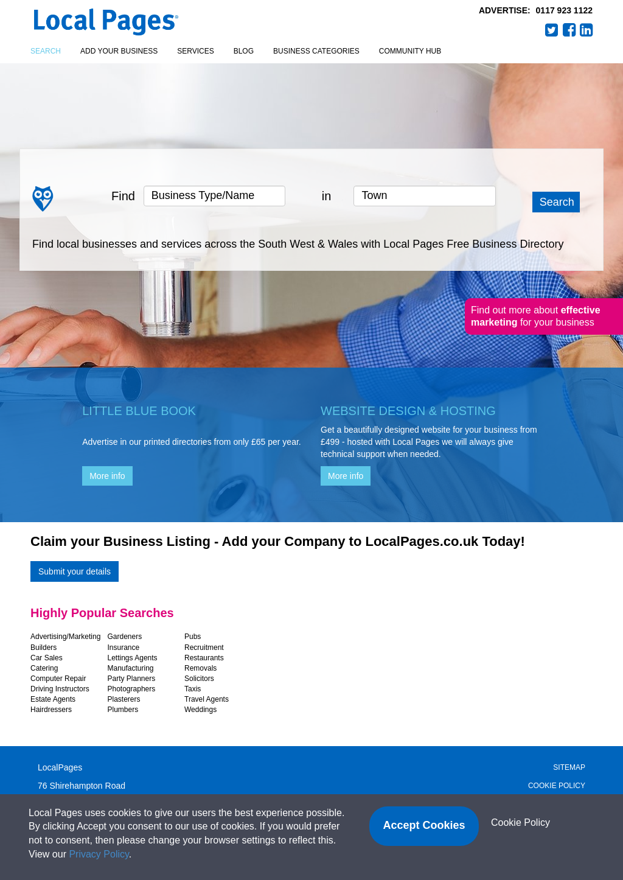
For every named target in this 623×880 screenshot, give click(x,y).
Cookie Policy (556, 785)
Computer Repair (58, 678)
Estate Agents (52, 699)
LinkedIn (586, 30)
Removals (200, 668)
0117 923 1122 (564, 10)
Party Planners (132, 678)
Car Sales (46, 658)
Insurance (124, 647)
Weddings (200, 709)
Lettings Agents (133, 658)
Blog (244, 51)
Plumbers (123, 709)
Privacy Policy (98, 854)
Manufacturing (131, 668)
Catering (44, 668)
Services (195, 51)
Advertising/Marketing (65, 636)
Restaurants (204, 658)
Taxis (192, 689)
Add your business (119, 51)
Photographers (132, 689)
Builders (43, 647)
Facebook (569, 30)
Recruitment (204, 647)
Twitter (552, 30)
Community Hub (410, 51)
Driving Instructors (59, 689)
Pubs (192, 636)
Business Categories (316, 51)
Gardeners (125, 636)
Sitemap (569, 767)
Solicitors (199, 678)
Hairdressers (51, 709)
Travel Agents (206, 699)
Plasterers (124, 699)
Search (45, 51)
